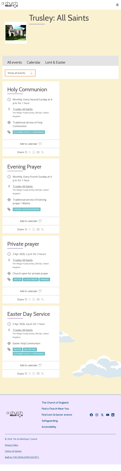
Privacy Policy (11, 445)
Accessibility (49, 426)
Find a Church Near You (55, 408)
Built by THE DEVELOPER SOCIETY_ (22, 457)
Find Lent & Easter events (57, 414)
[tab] (30, 144)
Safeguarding (50, 420)
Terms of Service (13, 451)
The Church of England (55, 402)
